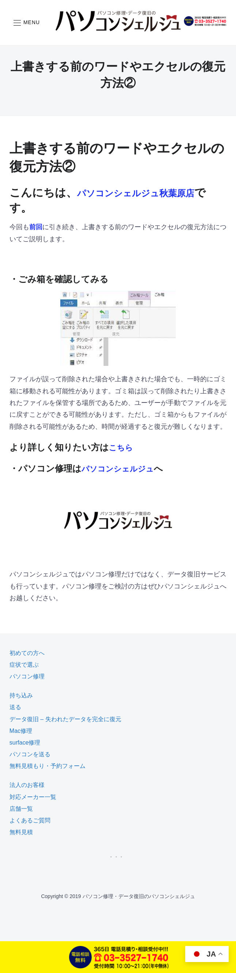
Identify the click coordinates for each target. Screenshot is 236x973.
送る (15, 707)
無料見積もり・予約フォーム (47, 766)
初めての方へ (27, 653)
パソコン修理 (27, 676)
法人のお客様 (27, 785)
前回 (35, 227)
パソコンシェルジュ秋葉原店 (150, 192)
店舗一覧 (21, 809)
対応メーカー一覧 (32, 797)
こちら (122, 447)
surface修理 (24, 742)
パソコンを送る (29, 754)
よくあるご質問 (29, 820)
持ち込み (21, 695)
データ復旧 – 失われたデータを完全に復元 (65, 719)
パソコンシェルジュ (122, 468)
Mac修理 (20, 731)
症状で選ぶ (24, 665)
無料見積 (21, 832)
